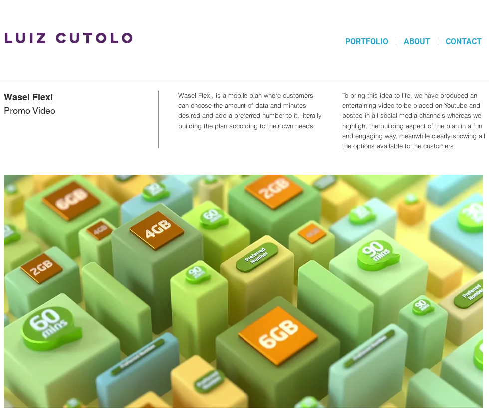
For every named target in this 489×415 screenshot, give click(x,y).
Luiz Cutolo (70, 38)
